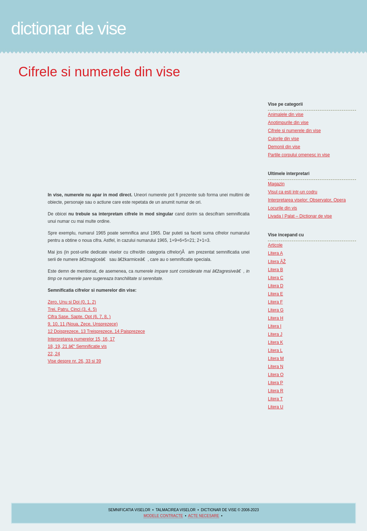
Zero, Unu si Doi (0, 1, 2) (72, 302)
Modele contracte (163, 516)
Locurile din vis (282, 208)
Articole (275, 245)
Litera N (275, 366)
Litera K (275, 342)
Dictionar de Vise (68, 28)
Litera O (276, 374)
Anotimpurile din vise (288, 122)
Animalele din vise (286, 114)
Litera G (276, 310)
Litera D (275, 285)
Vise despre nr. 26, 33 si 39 (74, 361)
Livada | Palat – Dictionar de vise (300, 216)
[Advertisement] (290, 78)
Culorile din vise (283, 138)
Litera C (275, 277)
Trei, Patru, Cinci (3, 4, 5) (72, 309)
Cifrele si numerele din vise (294, 130)
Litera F (275, 302)
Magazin (276, 183)
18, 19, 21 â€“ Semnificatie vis (77, 346)
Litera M (276, 358)
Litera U (275, 407)
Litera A (275, 253)
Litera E (275, 294)
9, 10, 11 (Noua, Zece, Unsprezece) (83, 324)
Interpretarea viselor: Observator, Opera (307, 200)
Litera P (275, 382)
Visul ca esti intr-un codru (292, 191)
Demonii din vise (284, 146)
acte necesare (203, 516)
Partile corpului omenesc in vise (299, 154)
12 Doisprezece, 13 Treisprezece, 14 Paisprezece (96, 331)
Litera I (274, 326)
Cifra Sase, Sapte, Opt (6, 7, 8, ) (79, 316)
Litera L (275, 350)
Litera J (275, 334)
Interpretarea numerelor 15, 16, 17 (81, 339)
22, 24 (54, 353)
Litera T (275, 398)
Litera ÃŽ (277, 261)
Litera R (275, 390)
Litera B (275, 269)
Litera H (275, 318)
